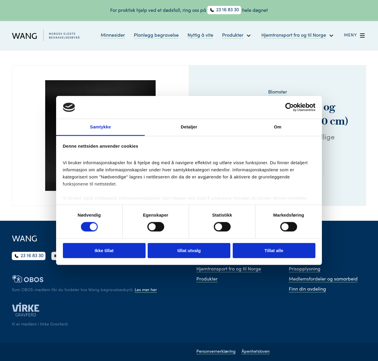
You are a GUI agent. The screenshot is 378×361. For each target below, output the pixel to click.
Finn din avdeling (307, 289)
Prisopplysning (304, 269)
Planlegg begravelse (156, 35)
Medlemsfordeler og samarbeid (323, 279)
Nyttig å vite (200, 35)
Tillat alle (274, 250)
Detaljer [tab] (189, 126)
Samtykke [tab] (100, 126)
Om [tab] (277, 126)
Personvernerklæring (216, 352)
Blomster (277, 92)
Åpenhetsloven (256, 352)
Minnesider (113, 35)
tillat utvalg (189, 250)
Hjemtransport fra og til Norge (228, 269)
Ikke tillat (103, 250)
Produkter (207, 279)
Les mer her (146, 290)
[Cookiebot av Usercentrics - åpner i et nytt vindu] (289, 107)
